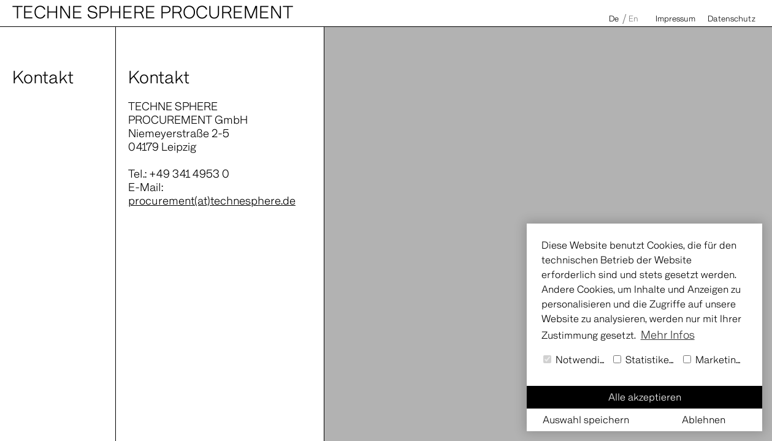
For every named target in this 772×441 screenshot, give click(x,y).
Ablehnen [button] (703, 420)
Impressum (675, 18)
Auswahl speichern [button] (586, 420)
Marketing (712, 360)
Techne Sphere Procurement (152, 13)
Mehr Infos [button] (668, 335)
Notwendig (574, 360)
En (633, 18)
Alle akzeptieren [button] (644, 397)
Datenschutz (731, 18)
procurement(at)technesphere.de (212, 201)
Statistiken (644, 360)
